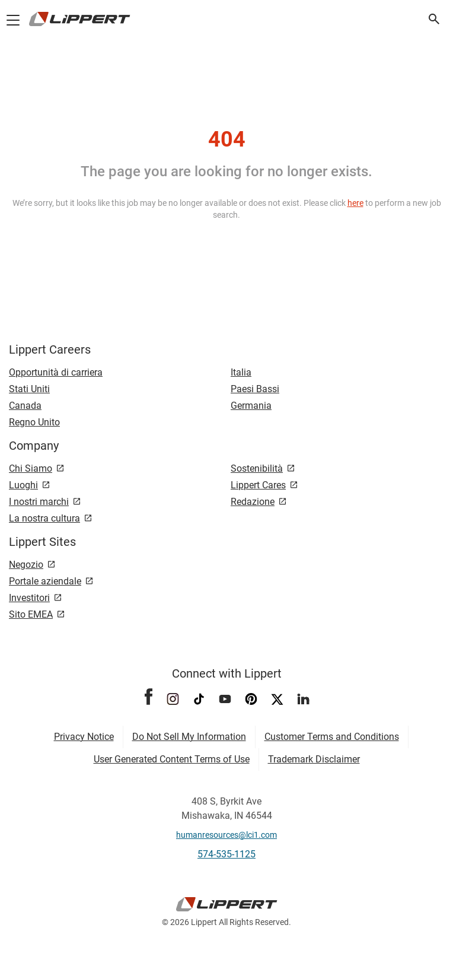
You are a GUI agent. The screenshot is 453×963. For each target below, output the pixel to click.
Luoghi (23, 485)
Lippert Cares (258, 485)
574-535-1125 (226, 854)
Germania (251, 405)
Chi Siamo (30, 468)
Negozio (26, 564)
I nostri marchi (39, 501)
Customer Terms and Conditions (331, 736)
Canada (25, 405)
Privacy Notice (84, 736)
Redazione (253, 501)
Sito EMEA (31, 614)
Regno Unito (34, 422)
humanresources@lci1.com (226, 835)
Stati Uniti (29, 389)
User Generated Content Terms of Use (172, 759)
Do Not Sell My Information (189, 736)
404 (226, 139)
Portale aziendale (45, 581)
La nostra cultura (44, 518)
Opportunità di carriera (56, 372)
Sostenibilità (257, 468)
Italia (241, 372)
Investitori (29, 597)
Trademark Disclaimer (314, 759)
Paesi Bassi (255, 389)
